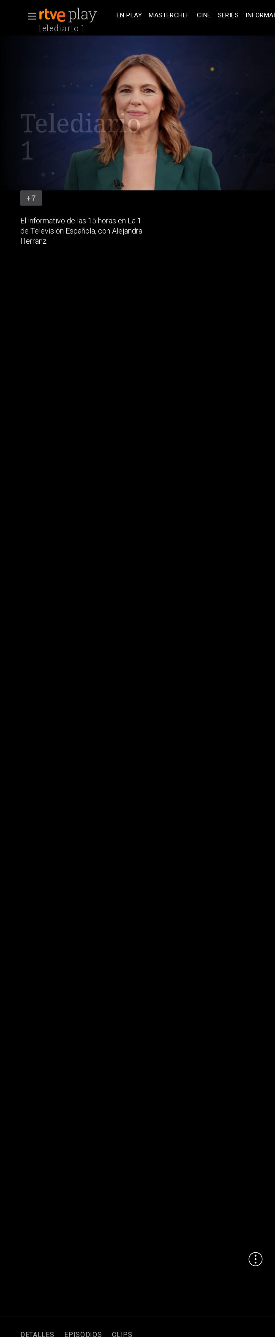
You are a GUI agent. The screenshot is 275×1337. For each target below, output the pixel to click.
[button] (29, 16)
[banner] (76, 15)
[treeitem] (129, 15)
